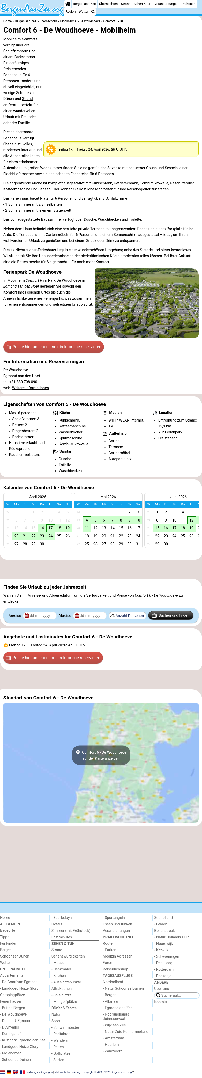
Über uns (161, 989)
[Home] (67, 4)
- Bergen (110, 995)
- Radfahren (60, 1034)
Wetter (83, 11)
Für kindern (9, 943)
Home (5, 918)
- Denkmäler (61, 969)
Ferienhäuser (10, 1001)
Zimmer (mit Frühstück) (71, 931)
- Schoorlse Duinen (15, 1060)
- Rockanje (162, 976)
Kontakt (160, 1002)
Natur (56, 1014)
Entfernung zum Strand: (177, 420)
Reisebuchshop (115, 969)
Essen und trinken (117, 924)
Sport (56, 1021)
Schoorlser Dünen (14, 956)
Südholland (163, 918)
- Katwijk (161, 950)
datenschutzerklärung (67, 1072)
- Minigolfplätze (64, 1002)
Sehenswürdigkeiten (68, 956)
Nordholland (113, 982)
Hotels (56, 924)
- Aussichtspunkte (66, 982)
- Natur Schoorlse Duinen (123, 988)
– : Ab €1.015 (47, 645)
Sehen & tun (142, 4)
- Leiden (160, 924)
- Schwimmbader (65, 1027)
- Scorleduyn (61, 918)
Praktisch (188, 4)
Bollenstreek (164, 931)
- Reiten (57, 1047)
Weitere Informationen (30, 388)
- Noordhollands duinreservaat (116, 1016)
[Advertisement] (101, 569)
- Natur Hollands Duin (171, 937)
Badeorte (7, 930)
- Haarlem (111, 1045)
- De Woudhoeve (13, 1014)
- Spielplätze (61, 995)
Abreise (65, 615)
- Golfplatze (60, 1053)
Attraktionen (61, 989)
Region (70, 11)
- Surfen (57, 1060)
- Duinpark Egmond (15, 1021)
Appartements (12, 975)
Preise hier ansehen (53, 347)
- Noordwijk (163, 943)
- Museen (59, 963)
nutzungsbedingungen (40, 1072)
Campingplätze (12, 995)
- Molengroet (10, 1053)
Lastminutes (61, 937)
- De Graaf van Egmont (18, 982)
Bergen (6, 950)
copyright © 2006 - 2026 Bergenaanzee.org (107, 1072)
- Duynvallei (9, 1027)
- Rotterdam (164, 969)
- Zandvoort (112, 1051)
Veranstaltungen (166, 4)
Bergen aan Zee (84, 4)
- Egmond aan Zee (118, 1008)
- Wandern (59, 1040)
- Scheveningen (166, 956)
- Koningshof (10, 1034)
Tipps (4, 937)
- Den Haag (163, 963)
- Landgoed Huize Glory (19, 988)
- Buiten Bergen (12, 1008)
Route (108, 943)
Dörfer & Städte (64, 1008)
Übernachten (108, 4)
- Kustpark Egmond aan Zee (23, 1040)
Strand (125, 4)
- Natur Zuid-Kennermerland (125, 1032)
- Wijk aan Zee (114, 1025)
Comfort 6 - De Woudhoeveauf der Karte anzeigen (101, 755)
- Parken (109, 950)
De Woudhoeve (68, 280)
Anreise (15, 615)
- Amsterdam (113, 1038)
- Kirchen (58, 976)
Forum (108, 963)
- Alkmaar (111, 1001)
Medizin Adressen (117, 956)
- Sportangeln (114, 918)
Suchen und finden (170, 615)
